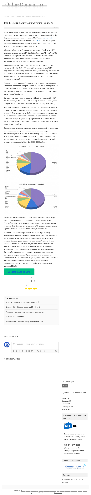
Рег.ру (13, 16)
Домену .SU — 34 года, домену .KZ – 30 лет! (23, 307)
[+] (44, 351)
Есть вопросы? (58, 493)
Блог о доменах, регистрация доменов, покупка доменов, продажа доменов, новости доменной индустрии (51, 491)
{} (41, 351)
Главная (6, 16)
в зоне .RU (48, 38)
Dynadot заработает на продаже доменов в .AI (24, 321)
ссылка (85, 491)
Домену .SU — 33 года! (15, 317)
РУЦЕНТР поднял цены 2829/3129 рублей (22, 302)
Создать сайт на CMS (19, 272)
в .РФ (39, 41)
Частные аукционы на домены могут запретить (25, 312)
